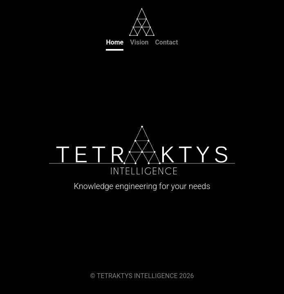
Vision (139, 42)
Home (114, 42)
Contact (166, 42)
